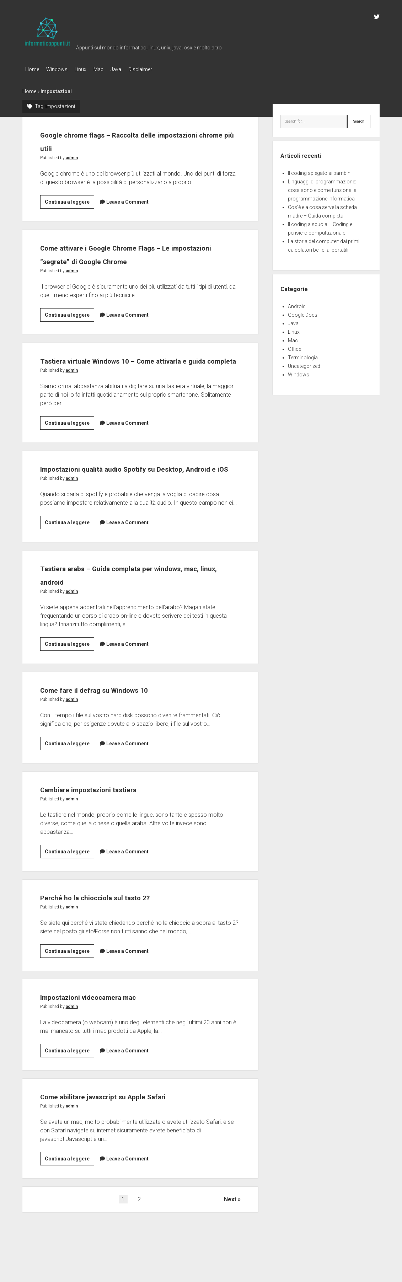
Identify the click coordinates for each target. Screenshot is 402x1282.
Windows (60, 69)
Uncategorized (304, 364)
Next (230, 1224)
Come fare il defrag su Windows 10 (119, 714)
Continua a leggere (69, 200)
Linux (87, 69)
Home (32, 69)
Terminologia (303, 355)
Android (297, 304)
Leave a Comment (127, 200)
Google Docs (302, 313)
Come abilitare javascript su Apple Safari (132, 1121)
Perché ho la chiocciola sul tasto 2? (119, 922)
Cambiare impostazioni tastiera (110, 814)
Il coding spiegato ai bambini (320, 171)
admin (72, 155)
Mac (109, 69)
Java (130, 69)
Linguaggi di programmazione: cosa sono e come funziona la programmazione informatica (322, 188)
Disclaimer (158, 69)
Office (294, 347)
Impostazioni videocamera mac (111, 1021)
